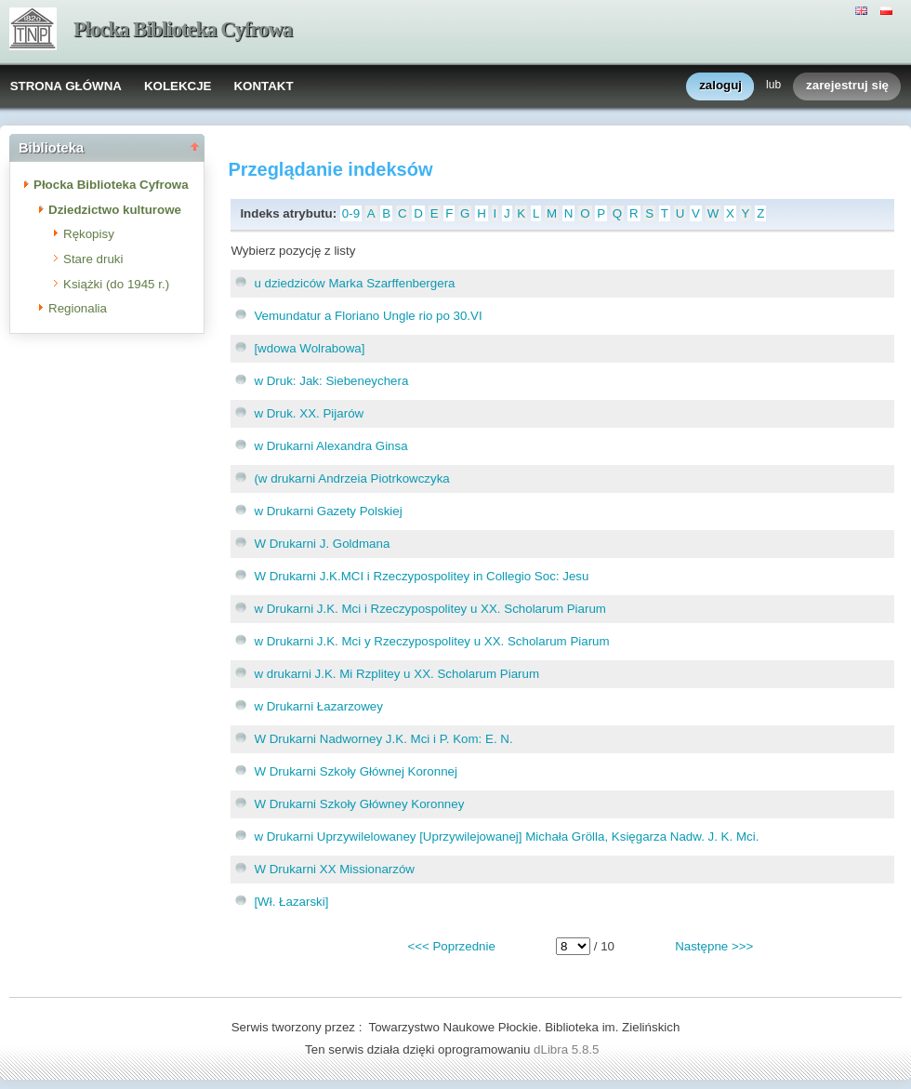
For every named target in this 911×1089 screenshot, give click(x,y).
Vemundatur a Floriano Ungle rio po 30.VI (368, 316)
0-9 (351, 213)
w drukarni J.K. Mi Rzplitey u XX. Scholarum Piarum (396, 674)
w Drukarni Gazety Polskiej (328, 511)
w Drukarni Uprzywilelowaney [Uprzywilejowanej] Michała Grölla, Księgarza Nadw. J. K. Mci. (506, 836)
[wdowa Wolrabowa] (309, 348)
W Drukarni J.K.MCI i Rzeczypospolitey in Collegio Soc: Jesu (421, 576)
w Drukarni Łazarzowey (318, 706)
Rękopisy (88, 234)
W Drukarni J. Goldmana (321, 544)
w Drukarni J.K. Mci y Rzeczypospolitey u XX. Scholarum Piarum (431, 641)
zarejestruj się (847, 86)
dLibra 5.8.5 (568, 1049)
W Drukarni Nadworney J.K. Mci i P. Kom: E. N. (383, 739)
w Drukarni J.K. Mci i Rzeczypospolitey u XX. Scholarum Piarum (430, 609)
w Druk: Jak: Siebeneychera (331, 381)
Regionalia (77, 308)
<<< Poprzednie (451, 946)
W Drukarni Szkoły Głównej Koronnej (355, 771)
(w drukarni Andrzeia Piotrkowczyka (351, 478)
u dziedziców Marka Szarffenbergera (354, 283)
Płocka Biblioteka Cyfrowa (182, 29)
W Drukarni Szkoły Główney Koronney (359, 804)
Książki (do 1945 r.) (116, 284)
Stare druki (93, 259)
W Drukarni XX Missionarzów (334, 869)
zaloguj (720, 86)
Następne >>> (714, 946)
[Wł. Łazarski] (291, 902)
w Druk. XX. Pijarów (308, 413)
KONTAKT (263, 86)
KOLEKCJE (178, 86)
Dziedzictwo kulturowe (114, 210)
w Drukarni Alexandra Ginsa (330, 446)
